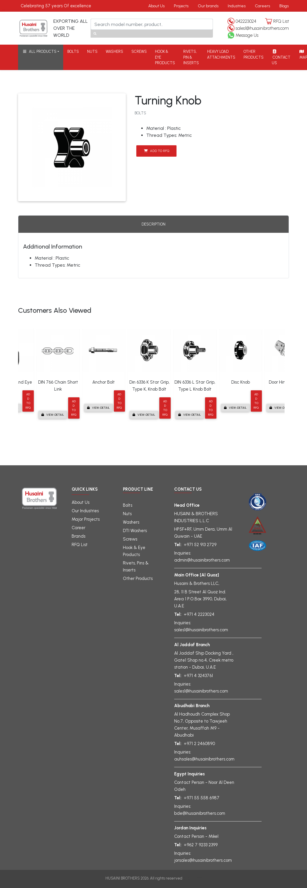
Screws (130, 539)
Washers (131, 522)
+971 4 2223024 (199, 614)
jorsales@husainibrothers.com (203, 860)
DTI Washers (135, 530)
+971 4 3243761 (198, 675)
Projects (181, 6)
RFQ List (281, 21)
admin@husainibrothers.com (202, 560)
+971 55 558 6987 (201, 797)
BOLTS (73, 51)
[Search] (152, 24)
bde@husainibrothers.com (199, 813)
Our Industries (85, 510)
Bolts (127, 505)
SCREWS (139, 51)
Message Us (247, 35)
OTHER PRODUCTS (254, 54)
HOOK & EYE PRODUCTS (165, 57)
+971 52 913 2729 (200, 544)
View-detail (52, 415)
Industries (237, 6)
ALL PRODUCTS (39, 51)
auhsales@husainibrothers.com (204, 759)
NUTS (92, 51)
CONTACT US (281, 57)
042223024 (246, 21)
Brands (78, 536)
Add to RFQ (156, 151)
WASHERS (114, 51)
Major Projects (86, 519)
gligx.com (192, 878)
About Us (156, 6)
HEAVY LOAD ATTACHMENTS (221, 54)
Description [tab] (153, 224)
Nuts (127, 513)
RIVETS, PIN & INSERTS (191, 57)
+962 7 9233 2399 (201, 844)
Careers (262, 6)
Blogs (284, 6)
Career (78, 527)
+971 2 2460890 (199, 743)
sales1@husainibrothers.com (262, 28)
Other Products (138, 578)
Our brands (208, 6)
